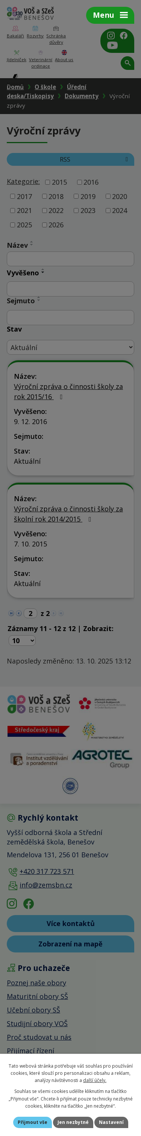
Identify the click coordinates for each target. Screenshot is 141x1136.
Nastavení (111, 1122)
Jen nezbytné (73, 1122)
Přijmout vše (32, 1122)
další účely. (94, 1080)
